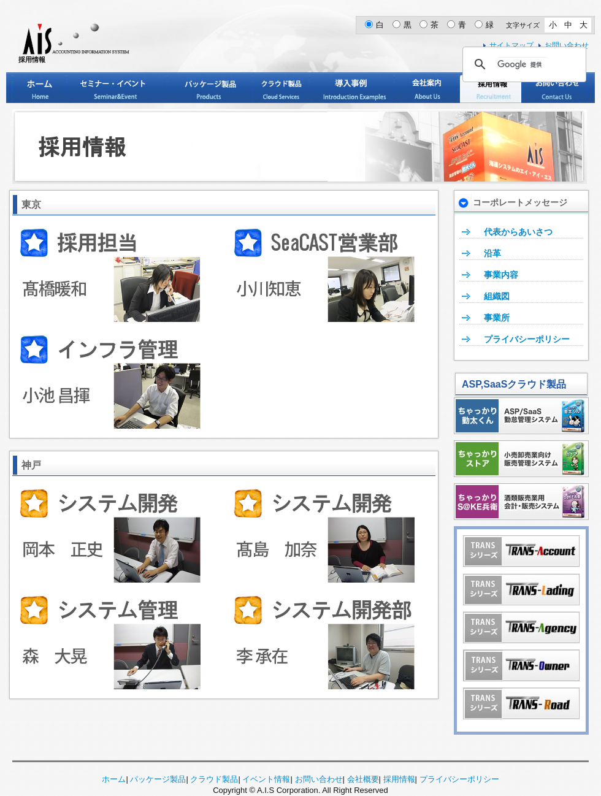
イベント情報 (266, 779)
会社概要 (363, 779)
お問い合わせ (556, 87)
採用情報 (490, 87)
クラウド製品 (280, 87)
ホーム (40, 87)
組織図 (497, 296)
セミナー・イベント (116, 87)
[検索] (522, 64)
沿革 (492, 253)
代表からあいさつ (518, 232)
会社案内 (426, 87)
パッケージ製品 (209, 87)
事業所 (497, 318)
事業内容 (501, 275)
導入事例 (351, 87)
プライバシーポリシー (527, 339)
